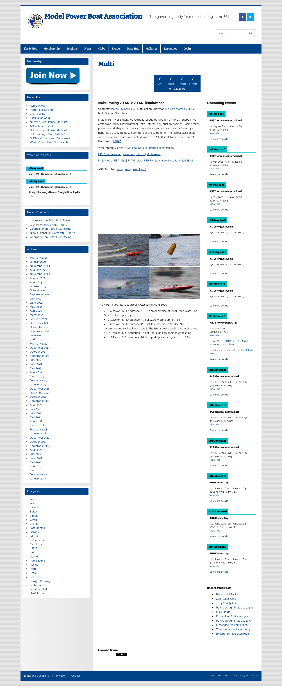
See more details (219, 139)
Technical (36, 585)
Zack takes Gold (226, 598)
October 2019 (38, 351)
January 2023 (38, 286)
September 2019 (40, 355)
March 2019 (37, 376)
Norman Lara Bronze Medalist (48, 122)
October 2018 (38, 396)
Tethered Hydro (39, 589)
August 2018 (37, 405)
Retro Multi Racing (227, 594)
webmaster (37, 220)
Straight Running (40, 581)
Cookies (76, 676)
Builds (33, 511)
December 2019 (40, 347)
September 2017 (40, 446)
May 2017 (35, 462)
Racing (34, 564)
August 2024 (37, 269)
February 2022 (38, 319)
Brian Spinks (37, 113)
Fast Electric (37, 528)
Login (187, 48)
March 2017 (37, 470)
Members (36, 544)
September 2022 (40, 294)
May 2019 (36, 368)
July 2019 (35, 360)
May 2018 (36, 417)
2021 (32, 499)
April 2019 (36, 372)
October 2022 (38, 290)
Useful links (37, 593)
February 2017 (38, 474)
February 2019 (38, 380)
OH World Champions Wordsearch (51, 138)
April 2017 (36, 466)
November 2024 (40, 266)
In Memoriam (38, 540)
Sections (72, 48)
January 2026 (38, 261)
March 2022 (37, 315)
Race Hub (133, 48)
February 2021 (38, 343)
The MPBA (30, 48)
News (87, 48)
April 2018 (36, 421)
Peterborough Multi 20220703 (234, 620)
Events (116, 48)
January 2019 (38, 384)
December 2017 (39, 437)
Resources (170, 48)
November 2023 (40, 274)
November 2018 (40, 392)
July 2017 (35, 454)
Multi (33, 552)
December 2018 (40, 388)
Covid (33, 519)
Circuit (34, 515)
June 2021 (36, 335)
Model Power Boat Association (93, 16)
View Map (215, 133)
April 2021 (36, 339)
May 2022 (36, 306)
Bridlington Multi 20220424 (232, 633)
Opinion (34, 556)
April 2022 (36, 310)
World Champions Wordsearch (49, 142)
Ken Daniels (37, 105)
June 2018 (36, 413)
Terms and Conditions (36, 676)
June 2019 (36, 364)
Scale (33, 573)
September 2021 (40, 331)
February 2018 (38, 429)
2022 (33, 503)
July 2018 (35, 409)
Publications (37, 560)
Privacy (60, 676)
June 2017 (36, 458)
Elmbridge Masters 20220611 (233, 625)
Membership (52, 48)
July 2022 (36, 298)
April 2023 (36, 282)
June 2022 (36, 302)
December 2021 (39, 323)
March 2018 (37, 425)
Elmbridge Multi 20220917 (232, 616)
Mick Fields (223, 612)
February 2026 (39, 257)
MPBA (33, 548)
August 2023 (37, 278)
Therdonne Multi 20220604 (233, 629)
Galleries (151, 48)
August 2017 (37, 449)
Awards (34, 507)
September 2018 (40, 400)
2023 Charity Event (227, 603)
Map (71, 174)
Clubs (101, 48)
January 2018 (38, 433)
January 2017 (38, 478)
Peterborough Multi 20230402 (234, 607)
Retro (33, 568)
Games (34, 532)
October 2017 (38, 441)
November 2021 (40, 327)
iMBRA (34, 536)
